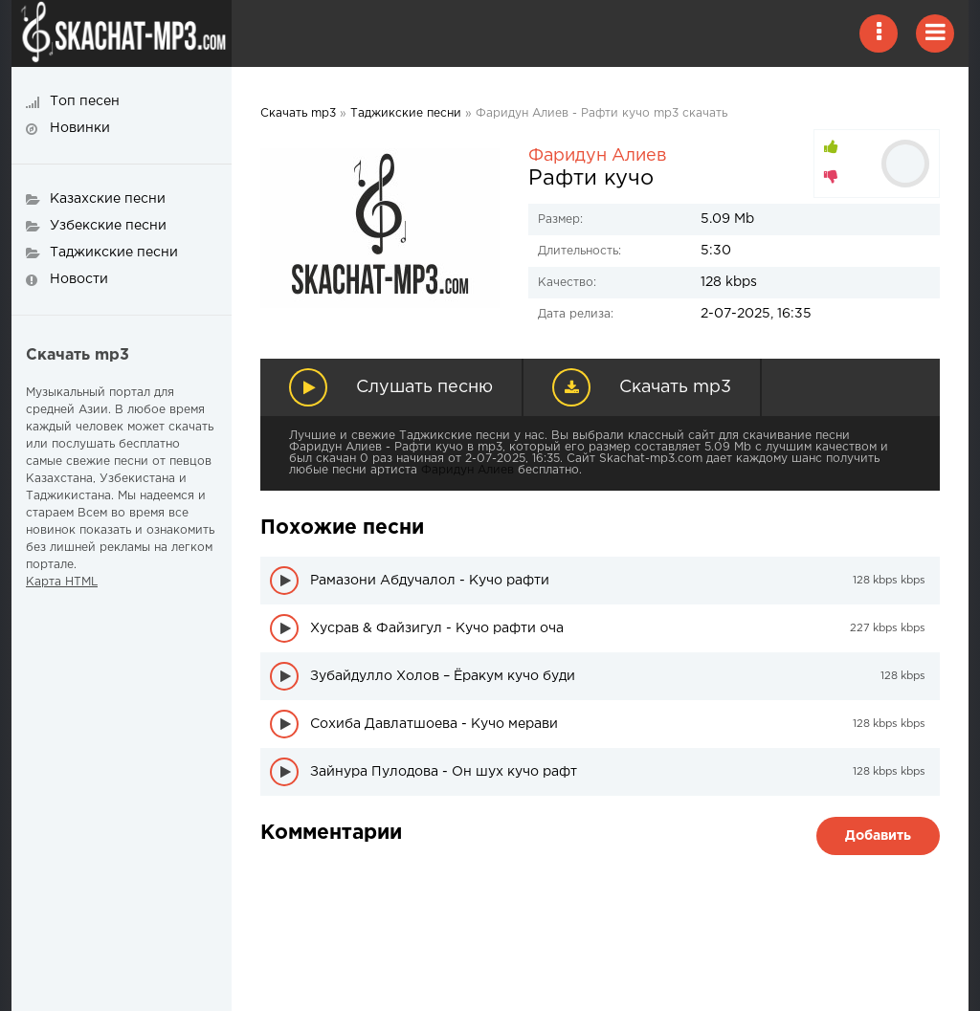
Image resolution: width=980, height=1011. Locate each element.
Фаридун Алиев (597, 156)
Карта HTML (62, 582)
